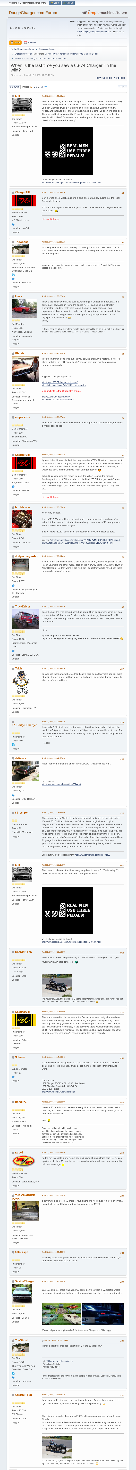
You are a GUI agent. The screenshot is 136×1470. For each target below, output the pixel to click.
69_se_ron (21, 812)
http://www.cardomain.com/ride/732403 (92, 855)
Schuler (20, 1057)
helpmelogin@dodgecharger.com (92, 31)
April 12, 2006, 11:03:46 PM (53, 1252)
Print (122, 87)
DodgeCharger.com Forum (33, 12)
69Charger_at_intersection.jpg (58, 1361)
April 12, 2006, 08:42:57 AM (53, 758)
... (39, 87)
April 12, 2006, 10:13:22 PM (53, 1195)
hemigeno (64, 54)
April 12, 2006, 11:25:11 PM (53, 1281)
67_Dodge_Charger (24, 725)
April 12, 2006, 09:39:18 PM (53, 1102)
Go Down (15, 87)
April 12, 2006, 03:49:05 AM (53, 353)
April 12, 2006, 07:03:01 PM (53, 1012)
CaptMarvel (22, 1011)
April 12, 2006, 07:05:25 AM (53, 507)
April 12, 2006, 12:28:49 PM (53, 813)
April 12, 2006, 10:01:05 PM (53, 1152)
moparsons (22, 417)
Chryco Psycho (52, 54)
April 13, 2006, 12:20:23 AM (56, 1340)
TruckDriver (22, 606)
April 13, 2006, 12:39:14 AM (53, 1395)
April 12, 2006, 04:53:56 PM (53, 952)
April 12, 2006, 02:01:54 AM (53, 192)
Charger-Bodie (90, 54)
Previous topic (104, 78)
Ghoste (19, 353)
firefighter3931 (76, 54)
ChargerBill (22, 192)
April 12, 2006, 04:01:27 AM (53, 417)
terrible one (22, 507)
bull (17, 96)
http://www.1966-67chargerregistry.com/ (60, 382)
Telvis (18, 668)
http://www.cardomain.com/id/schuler (58, 1092)
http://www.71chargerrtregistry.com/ (58, 399)
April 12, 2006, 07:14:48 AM (53, 606)
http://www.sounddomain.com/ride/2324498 (61, 784)
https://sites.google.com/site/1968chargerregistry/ (64, 385)
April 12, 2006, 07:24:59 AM (53, 668)
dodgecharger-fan (26, 556)
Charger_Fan (23, 952)
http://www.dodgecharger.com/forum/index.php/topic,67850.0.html (71, 182)
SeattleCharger (24, 1281)
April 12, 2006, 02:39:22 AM (53, 296)
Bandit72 (21, 1101)
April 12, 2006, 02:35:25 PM (53, 865)
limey (18, 296)
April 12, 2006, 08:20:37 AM (53, 722)
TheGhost (21, 241)
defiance (20, 758)
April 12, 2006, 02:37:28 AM (53, 242)
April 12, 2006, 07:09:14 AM (53, 556)
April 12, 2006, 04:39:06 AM (53, 455)
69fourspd (21, 1252)
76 (42, 87)
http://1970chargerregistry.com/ (56, 397)
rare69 (19, 1152)
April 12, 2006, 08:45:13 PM (53, 1057)
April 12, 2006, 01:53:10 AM (53, 96)
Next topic (119, 78)
